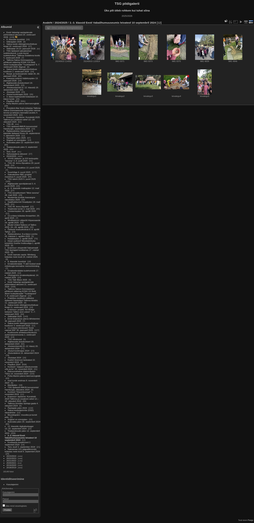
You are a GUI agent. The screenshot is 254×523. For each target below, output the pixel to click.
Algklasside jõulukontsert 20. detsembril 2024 (19, 342)
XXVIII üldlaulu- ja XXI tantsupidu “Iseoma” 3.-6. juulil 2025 (21, 159)
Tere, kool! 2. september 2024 (21, 447)
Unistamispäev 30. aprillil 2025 (22, 211)
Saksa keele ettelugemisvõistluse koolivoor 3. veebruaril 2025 (21, 324)
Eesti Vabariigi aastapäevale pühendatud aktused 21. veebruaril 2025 (21, 284)
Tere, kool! (11, 151)
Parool (6, 499)
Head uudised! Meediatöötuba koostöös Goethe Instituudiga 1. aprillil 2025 (22, 243)
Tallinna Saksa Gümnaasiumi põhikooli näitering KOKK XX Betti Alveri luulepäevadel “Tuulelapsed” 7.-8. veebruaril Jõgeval (21, 292)
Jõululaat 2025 (13, 92)
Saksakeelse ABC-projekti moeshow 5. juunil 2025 (18, 175)
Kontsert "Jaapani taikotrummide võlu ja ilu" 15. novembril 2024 (21, 368)
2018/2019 (11, 467)
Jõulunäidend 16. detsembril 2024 (23, 353)
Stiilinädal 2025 (15, 316)
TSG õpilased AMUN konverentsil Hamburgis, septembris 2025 (20, 127)
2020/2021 (11, 463)
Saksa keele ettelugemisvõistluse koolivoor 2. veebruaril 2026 (20, 70)
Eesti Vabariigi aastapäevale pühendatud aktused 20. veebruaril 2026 (19, 34)
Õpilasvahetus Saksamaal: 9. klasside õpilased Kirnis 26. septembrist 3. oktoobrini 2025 (22, 133)
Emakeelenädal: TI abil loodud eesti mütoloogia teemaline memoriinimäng (23, 265)
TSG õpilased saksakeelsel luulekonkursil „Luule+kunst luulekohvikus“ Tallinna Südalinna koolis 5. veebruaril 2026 (22, 54)
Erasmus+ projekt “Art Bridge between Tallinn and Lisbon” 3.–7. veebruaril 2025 (20, 311)
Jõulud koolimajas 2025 (17, 94)
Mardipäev (12, 385)
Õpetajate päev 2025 (16, 138)
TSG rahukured (15, 339)
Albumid (6, 26)
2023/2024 (11, 456)
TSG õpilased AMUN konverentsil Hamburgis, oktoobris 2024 (21, 388)
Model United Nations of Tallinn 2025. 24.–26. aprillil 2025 (20, 226)
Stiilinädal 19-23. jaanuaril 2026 (21, 48)
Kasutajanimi (12, 484)
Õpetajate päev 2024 (17, 408)
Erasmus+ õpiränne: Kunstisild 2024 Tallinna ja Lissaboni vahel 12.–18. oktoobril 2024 (22, 398)
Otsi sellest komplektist (66, 27)
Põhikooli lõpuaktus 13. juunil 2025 (24, 167)
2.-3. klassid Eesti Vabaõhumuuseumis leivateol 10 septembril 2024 (21, 437)
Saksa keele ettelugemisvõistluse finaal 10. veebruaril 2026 (20, 45)
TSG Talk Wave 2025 (17, 280)
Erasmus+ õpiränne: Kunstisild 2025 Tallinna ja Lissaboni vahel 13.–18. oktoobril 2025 (22, 119)
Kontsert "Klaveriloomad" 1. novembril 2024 (19, 393)
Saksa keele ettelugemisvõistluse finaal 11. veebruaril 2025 (21, 306)
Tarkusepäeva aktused (17, 154)
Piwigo (250, 520)
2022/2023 (11, 458)
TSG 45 (10, 124)
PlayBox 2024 (14, 364)
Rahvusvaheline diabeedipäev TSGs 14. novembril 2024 (20, 372)
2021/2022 (11, 460)
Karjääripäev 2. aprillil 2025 (20, 238)
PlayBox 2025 (13, 101)
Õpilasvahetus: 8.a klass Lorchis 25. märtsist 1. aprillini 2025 (21, 235)
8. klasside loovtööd (16, 39)
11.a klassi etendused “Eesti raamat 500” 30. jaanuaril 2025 (19, 329)
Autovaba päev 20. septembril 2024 (24, 422)
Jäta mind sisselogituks (15, 506)
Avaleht (47, 22)
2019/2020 (11, 465)
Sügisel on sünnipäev (16, 140)
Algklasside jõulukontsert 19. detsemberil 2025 (18, 84)
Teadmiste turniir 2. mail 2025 (21, 209)
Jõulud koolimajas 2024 (18, 351)
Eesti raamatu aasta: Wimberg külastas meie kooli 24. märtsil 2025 (21, 255)
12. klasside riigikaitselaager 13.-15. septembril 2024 (19, 427)
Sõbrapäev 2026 (14, 42)
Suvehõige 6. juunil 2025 (19, 172)
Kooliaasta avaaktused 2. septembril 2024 (18, 443)
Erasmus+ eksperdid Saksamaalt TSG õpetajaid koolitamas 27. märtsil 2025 (22, 250)
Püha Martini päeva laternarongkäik (23, 103)
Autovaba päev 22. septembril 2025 (23, 142)
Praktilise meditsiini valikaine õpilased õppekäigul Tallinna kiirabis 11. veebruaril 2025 (21, 300)
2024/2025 (11, 156)
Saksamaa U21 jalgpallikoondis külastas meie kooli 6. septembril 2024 (22, 450)
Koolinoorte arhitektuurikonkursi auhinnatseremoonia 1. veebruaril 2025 (21, 334)
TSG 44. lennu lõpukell (18, 206)
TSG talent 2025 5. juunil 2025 (22, 179)
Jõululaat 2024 (14, 357)
